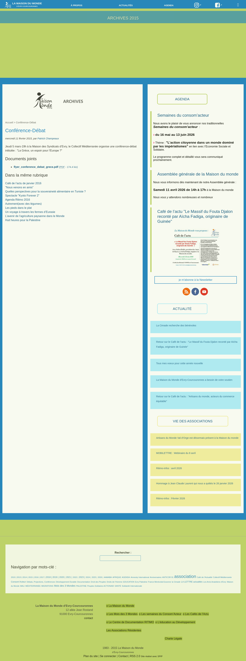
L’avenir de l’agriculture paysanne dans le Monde (34, 216)
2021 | (69, 577)
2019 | (55, 577)
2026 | (100, 577)
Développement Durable (66, 582)
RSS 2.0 (135, 656)
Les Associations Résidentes (123, 630)
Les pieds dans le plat (18, 207)
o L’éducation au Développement (175, 622)
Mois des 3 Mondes (65, 585)
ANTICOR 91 (168, 577)
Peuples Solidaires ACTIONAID (100, 586)
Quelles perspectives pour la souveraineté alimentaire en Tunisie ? (45, 191)
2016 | (37, 577)
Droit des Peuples (98, 582)
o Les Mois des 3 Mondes (122, 614)
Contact (123, 656)
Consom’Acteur (18, 581)
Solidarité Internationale (132, 586)
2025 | (94, 577)
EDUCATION (128, 582)
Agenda (168, 5)
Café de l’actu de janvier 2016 (23, 183)
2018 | (49, 577)
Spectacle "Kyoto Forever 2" (22, 195)
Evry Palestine (141, 582)
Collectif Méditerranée (222, 577)
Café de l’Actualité (204, 577)
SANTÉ (118, 586)
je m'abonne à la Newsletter (195, 279)
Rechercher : (123, 552)
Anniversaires (155, 577)
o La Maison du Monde (120, 605)
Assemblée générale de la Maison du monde (197, 174)
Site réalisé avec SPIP (152, 656)
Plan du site (91, 656)
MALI (22, 586)
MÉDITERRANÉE (33, 586)
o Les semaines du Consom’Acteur (160, 614)
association (185, 576)
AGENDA (182, 99)
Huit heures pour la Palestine (22, 220)
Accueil (9, 122)
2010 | (14, 577)
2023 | (82, 577)
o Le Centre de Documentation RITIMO (130, 622)
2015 (134, 18)
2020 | (62, 577)
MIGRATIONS (47, 586)
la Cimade (176, 582)
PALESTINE (81, 586)
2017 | (43, 577)
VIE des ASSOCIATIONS (193, 421)
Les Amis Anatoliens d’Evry (214, 582)
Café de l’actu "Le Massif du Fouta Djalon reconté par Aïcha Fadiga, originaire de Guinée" (195, 216)
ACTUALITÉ (182, 309)
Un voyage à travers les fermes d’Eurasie (30, 211)
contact (88, 618)
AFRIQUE (117, 577)
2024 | (88, 577)
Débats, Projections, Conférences (41, 582)
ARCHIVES (117, 18)
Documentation (83, 582)
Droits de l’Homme (114, 582)
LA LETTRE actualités (191, 581)
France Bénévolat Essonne (159, 582)
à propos (76, 5)
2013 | (20, 577)
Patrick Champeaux (48, 138)
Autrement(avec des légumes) (23, 203)
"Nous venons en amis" (19, 187)
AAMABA (108, 577)
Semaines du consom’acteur (183, 115)
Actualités (126, 5)
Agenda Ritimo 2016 (17, 199)
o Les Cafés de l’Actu (196, 614)
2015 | (31, 577)
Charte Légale (173, 638)
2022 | (75, 577)
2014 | (25, 577)
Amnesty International (140, 577)
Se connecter (108, 656)
